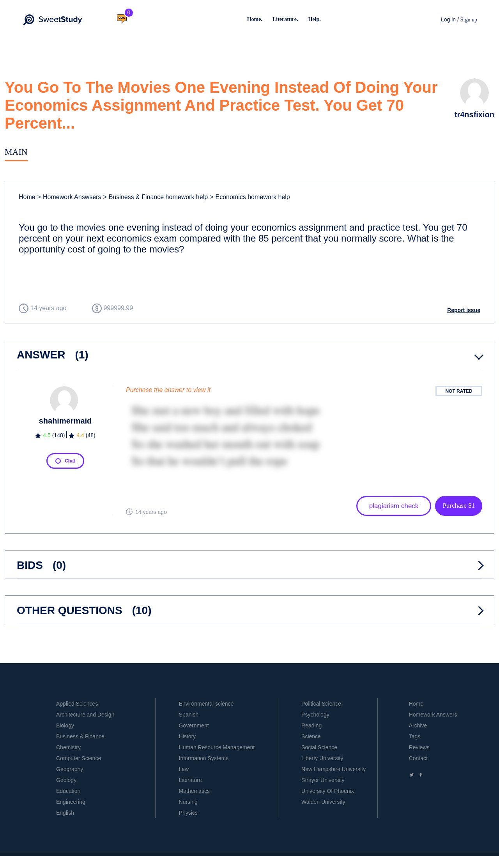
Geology (66, 780)
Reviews (419, 747)
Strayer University (322, 780)
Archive (418, 725)
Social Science (319, 747)
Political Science (321, 704)
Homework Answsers (69, 197)
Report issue (463, 310)
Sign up (468, 20)
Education (68, 791)
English (65, 813)
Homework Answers (433, 714)
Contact (418, 758)
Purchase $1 (458, 505)
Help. (314, 19)
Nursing (188, 802)
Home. (254, 19)
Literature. (285, 19)
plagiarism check (394, 506)
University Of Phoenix (327, 791)
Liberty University (322, 758)
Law (184, 769)
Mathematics (194, 791)
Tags (415, 736)
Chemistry (68, 747)
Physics (188, 813)
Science (311, 736)
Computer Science (78, 758)
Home (27, 197)
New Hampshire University (333, 769)
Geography (69, 769)
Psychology (315, 714)
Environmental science (206, 704)
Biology (65, 725)
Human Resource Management (217, 747)
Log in (448, 19)
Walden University (323, 802)
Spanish (189, 714)
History (187, 736)
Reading (311, 725)
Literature (190, 780)
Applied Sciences (77, 704)
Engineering (70, 802)
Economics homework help (250, 197)
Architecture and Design (85, 714)
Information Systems (204, 758)
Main (16, 152)
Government (194, 725)
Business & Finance (80, 736)
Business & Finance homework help (155, 197)
